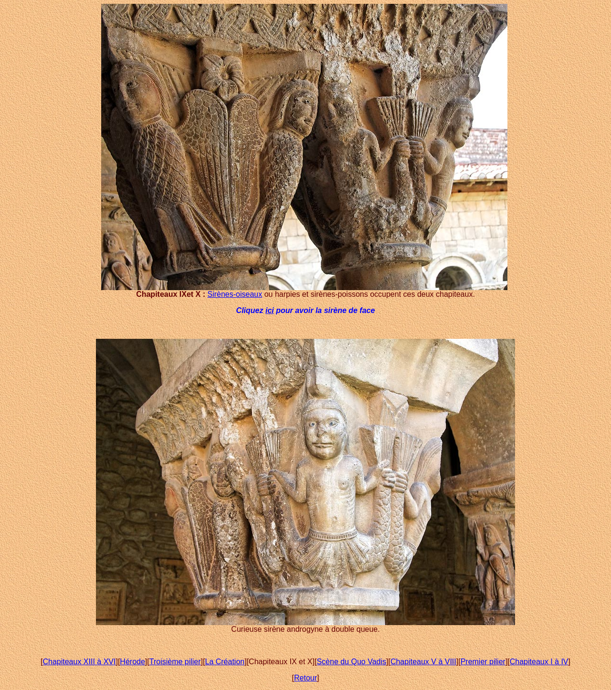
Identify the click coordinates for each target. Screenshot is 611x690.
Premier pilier (483, 662)
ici (269, 310)
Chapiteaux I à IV (539, 662)
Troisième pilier (175, 662)
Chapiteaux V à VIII (423, 662)
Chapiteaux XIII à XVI (79, 662)
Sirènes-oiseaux (235, 294)
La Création (224, 662)
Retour (305, 678)
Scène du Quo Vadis (351, 662)
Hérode (132, 662)
